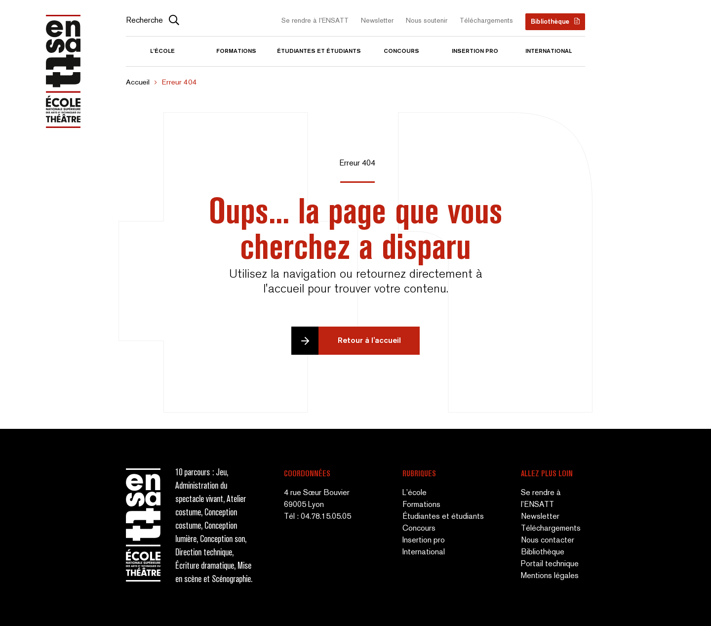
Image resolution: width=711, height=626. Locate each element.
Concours (401, 51)
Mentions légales (550, 576)
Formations (236, 51)
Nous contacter (547, 540)
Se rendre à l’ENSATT (315, 21)
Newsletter (377, 21)
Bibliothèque (550, 22)
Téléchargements (486, 21)
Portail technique (550, 564)
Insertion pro (475, 51)
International (548, 51)
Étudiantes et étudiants (319, 51)
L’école (162, 51)
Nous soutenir (426, 21)
